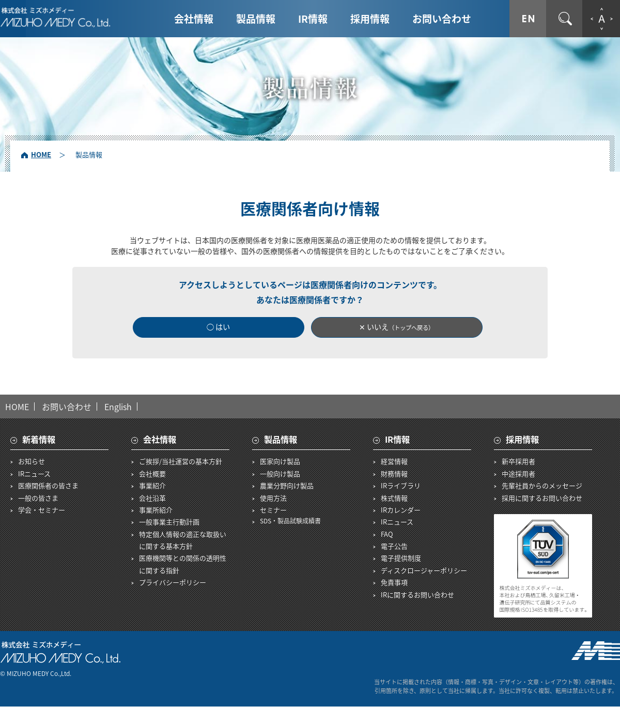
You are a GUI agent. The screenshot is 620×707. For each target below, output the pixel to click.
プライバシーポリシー (172, 583)
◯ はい (218, 328)
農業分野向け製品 (287, 486)
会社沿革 (152, 498)
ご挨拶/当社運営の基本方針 (180, 462)
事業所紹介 (156, 510)
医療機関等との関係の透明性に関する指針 (182, 564)
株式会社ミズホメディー (55, 17)
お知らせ (31, 462)
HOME (41, 154)
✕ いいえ (396, 328)
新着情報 (38, 439)
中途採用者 (518, 473)
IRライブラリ (401, 486)
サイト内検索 (565, 19)
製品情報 (255, 18)
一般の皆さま (38, 498)
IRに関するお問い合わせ (417, 594)
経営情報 (394, 462)
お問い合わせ (441, 18)
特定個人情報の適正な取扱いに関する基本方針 (182, 540)
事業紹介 (152, 486)
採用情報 (370, 18)
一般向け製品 (280, 473)
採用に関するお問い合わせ (542, 498)
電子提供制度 (401, 558)
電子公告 (394, 546)
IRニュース (34, 473)
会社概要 (152, 473)
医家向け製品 (280, 462)
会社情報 (193, 18)
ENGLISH (528, 18)
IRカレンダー (401, 510)
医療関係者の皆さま (48, 486)
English (118, 406)
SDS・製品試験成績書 (290, 521)
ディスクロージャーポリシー (424, 570)
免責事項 (394, 583)
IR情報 (313, 18)
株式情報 (394, 498)
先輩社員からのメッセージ (542, 486)
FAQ (387, 534)
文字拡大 (601, 19)
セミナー (273, 510)
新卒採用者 (518, 462)
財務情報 (394, 473)
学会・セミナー (41, 510)
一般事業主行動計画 (169, 522)
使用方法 (273, 498)
